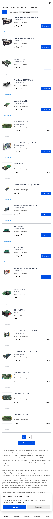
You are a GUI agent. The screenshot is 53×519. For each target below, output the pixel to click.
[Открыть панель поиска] (50, 3)
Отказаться (38, 507)
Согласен (14, 507)
